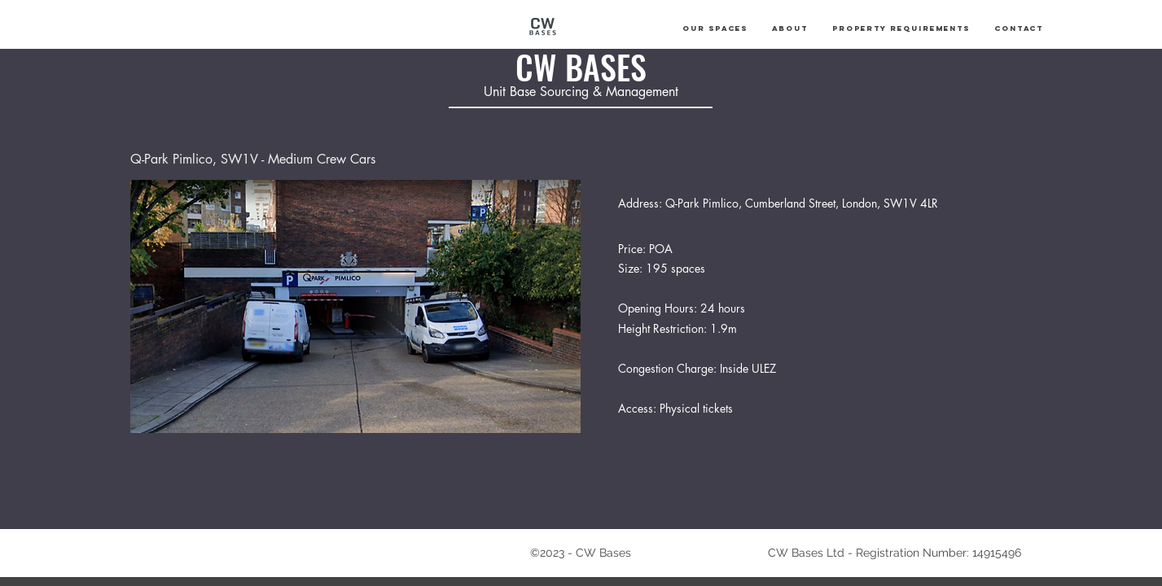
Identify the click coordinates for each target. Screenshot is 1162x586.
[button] (715, 28)
